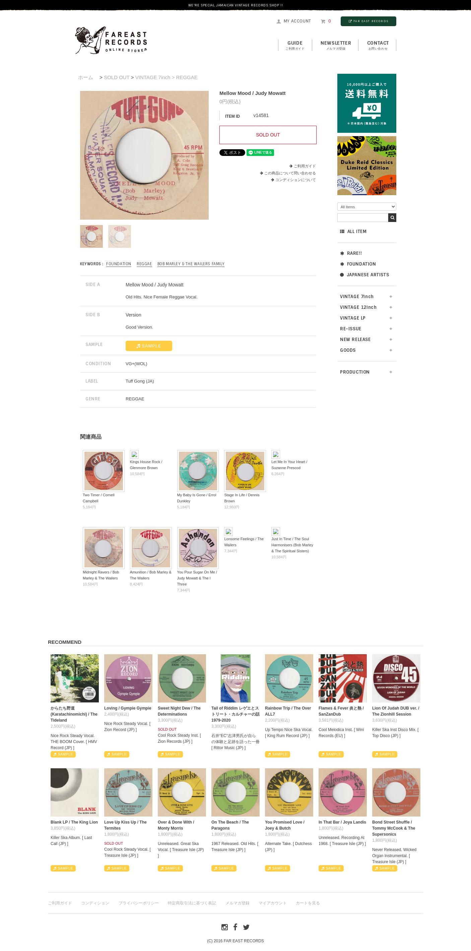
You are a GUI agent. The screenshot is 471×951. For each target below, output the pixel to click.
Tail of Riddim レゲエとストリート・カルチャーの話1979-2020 (235, 714)
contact (378, 45)
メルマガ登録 (237, 903)
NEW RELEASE (355, 339)
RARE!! (351, 253)
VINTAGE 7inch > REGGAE (166, 77)
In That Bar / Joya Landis (342, 822)
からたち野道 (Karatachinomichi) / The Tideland (74, 714)
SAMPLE (148, 345)
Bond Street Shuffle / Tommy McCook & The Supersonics (393, 828)
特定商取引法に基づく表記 (192, 903)
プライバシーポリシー (139, 903)
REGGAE (144, 264)
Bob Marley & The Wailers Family (191, 264)
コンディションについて (293, 180)
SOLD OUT (116, 77)
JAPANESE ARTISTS (364, 275)
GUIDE (295, 45)
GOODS (348, 350)
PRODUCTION (355, 372)
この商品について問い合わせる (290, 173)
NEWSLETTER (336, 45)
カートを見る (308, 903)
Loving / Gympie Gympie (127, 708)
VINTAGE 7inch (357, 296)
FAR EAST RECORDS (368, 21)
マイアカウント (273, 903)
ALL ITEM (353, 231)
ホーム (85, 77)
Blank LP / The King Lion (74, 822)
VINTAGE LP (353, 318)
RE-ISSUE (350, 329)
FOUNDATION (358, 264)
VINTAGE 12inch (358, 307)
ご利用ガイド (305, 166)
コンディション (95, 903)
